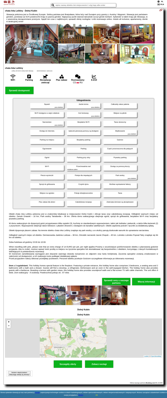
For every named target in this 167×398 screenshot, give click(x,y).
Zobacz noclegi (99, 364)
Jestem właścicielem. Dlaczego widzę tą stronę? (19, 373)
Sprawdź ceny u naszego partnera (116, 281)
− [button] (9, 326)
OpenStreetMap (156, 356)
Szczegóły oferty (68, 364)
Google (37, 392)
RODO (81, 395)
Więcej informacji (146, 282)
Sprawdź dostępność (19, 90)
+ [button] (9, 322)
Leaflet (146, 356)
